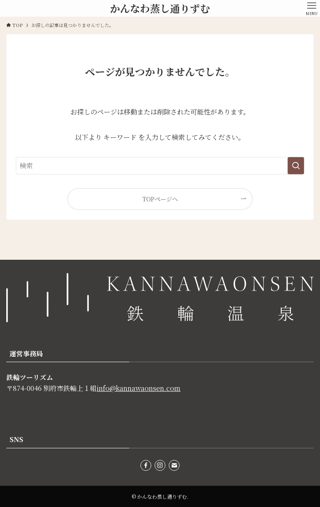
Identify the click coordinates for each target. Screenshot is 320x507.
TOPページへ (160, 198)
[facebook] (145, 465)
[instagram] (160, 465)
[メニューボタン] (311, 8)
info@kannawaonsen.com (138, 388)
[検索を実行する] (296, 165)
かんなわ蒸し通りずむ (160, 8)
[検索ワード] (160, 165)
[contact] (174, 465)
